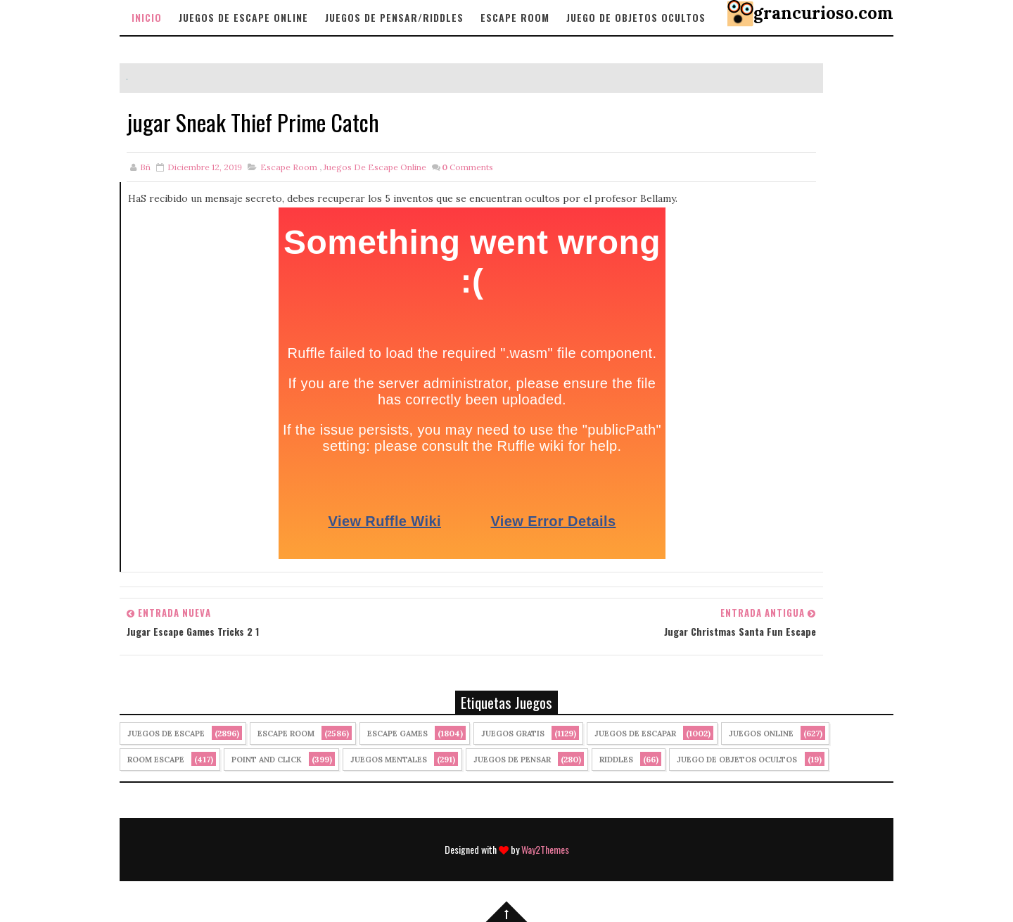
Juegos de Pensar (512, 759)
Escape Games (397, 733)
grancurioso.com (823, 13)
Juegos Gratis (512, 733)
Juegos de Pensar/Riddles (394, 17)
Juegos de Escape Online (243, 17)
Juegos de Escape (166, 733)
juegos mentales (388, 759)
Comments (467, 167)
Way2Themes (545, 849)
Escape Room (514, 17)
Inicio (147, 17)
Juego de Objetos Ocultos (737, 759)
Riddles (616, 759)
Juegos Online (761, 733)
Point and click (266, 759)
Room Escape (155, 759)
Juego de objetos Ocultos (636, 17)
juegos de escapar (635, 733)
